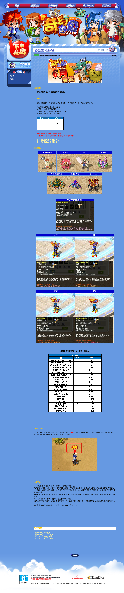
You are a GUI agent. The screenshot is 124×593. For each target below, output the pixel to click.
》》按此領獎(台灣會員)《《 (48, 140)
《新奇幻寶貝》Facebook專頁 (43, 535)
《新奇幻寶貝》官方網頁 (42, 533)
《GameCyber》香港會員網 (43, 537)
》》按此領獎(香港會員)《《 (48, 142)
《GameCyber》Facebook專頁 (43, 539)
